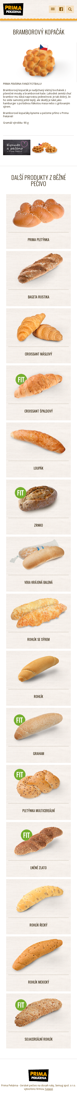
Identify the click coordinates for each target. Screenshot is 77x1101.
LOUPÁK (38, 468)
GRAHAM (38, 753)
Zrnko (38, 525)
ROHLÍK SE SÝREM (38, 639)
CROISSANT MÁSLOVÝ (38, 354)
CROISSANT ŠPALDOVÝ (38, 411)
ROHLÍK (38, 696)
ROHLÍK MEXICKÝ (38, 982)
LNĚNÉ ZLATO (38, 867)
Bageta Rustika (38, 296)
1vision (49, 1089)
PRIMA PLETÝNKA (38, 239)
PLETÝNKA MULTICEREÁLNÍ (38, 810)
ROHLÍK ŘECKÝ (38, 925)
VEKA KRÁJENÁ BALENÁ (38, 582)
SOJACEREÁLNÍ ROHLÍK (39, 1039)
